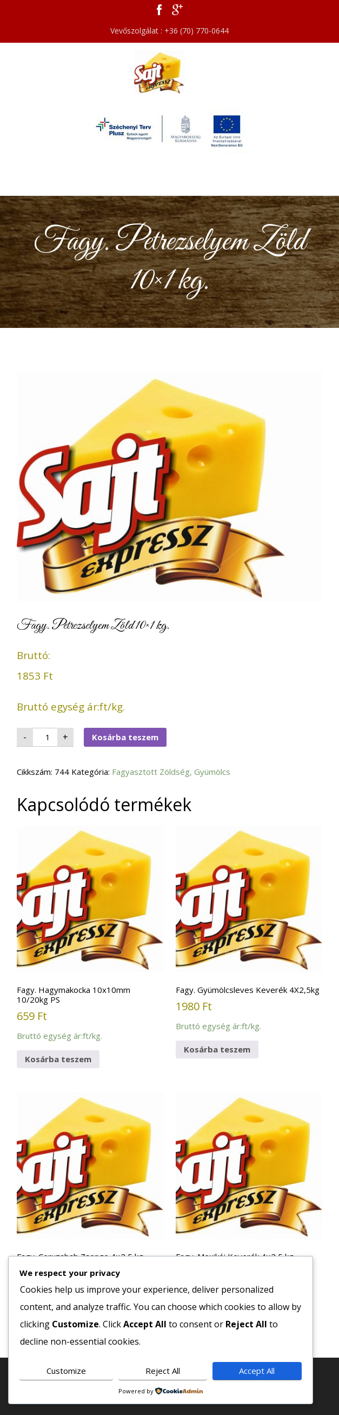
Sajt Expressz (169, 72)
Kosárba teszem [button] (58, 1059)
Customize (66, 1370)
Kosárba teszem (125, 737)
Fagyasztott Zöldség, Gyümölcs (171, 771)
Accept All (257, 1370)
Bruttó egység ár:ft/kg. (90, 933)
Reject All (162, 1370)
